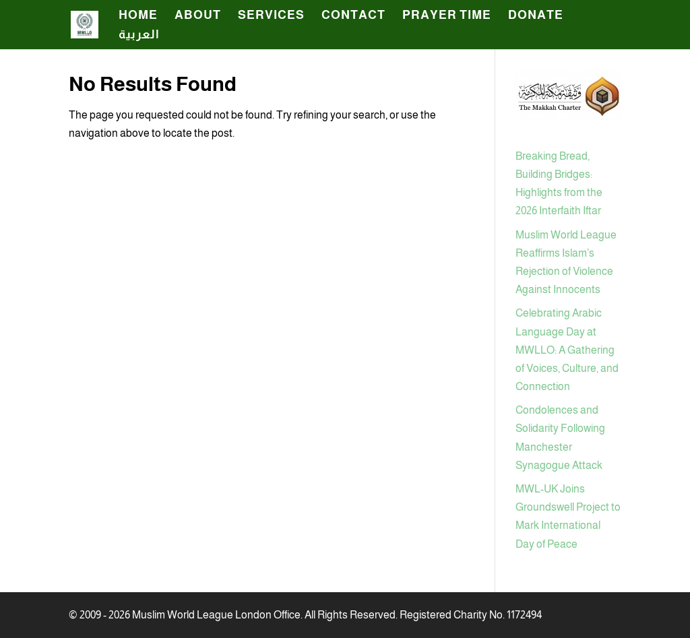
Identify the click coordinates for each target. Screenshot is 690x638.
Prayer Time (446, 16)
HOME (138, 16)
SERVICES (271, 16)
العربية (139, 35)
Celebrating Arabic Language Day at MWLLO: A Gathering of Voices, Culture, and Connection (567, 349)
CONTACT (353, 16)
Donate (535, 16)
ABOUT (198, 16)
